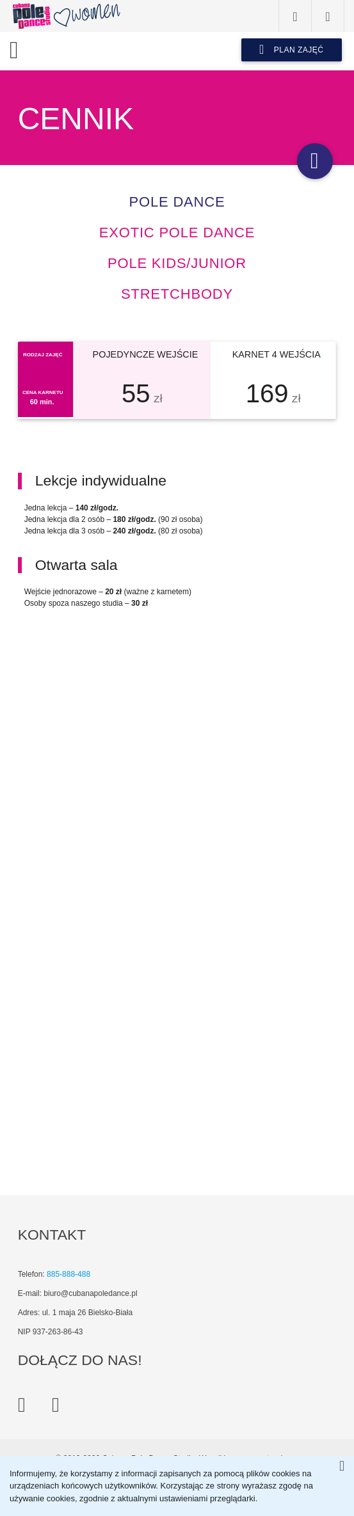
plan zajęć (291, 49)
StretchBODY (177, 294)
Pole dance (177, 202)
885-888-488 (68, 1274)
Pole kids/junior (177, 263)
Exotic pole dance (177, 233)
